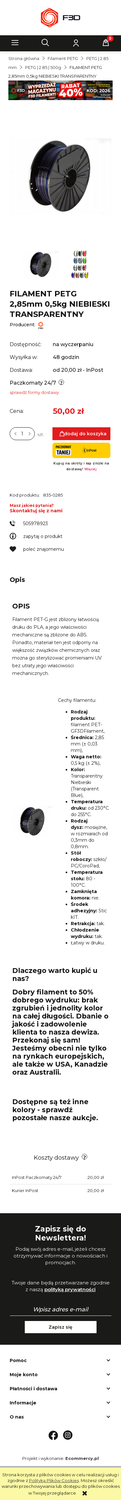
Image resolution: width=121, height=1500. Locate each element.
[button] (15, 42)
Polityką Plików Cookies (54, 1480)
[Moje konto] (75, 42)
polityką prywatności (70, 1289)
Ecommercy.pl (82, 1458)
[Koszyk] (105, 42)
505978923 (35, 523)
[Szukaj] (45, 42)
